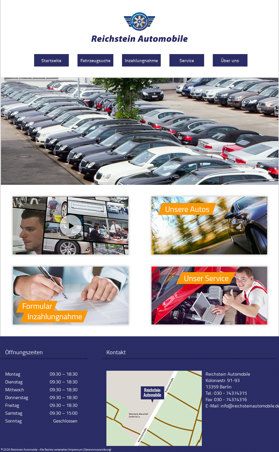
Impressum (75, 449)
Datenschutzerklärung (97, 449)
